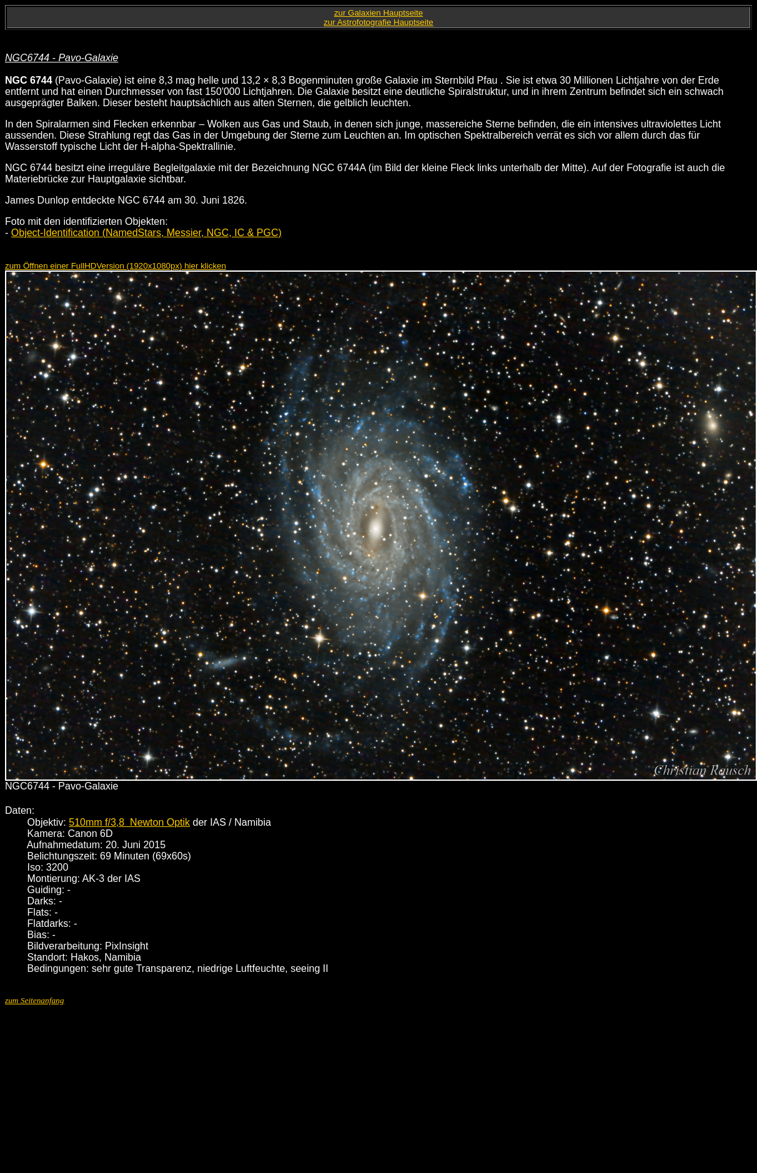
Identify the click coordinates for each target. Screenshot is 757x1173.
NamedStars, (136, 232)
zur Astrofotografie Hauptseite (378, 22)
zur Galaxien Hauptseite (378, 12)
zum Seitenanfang (34, 1000)
